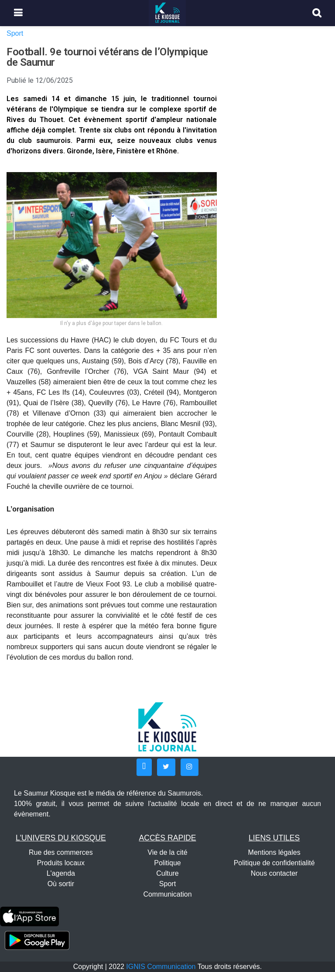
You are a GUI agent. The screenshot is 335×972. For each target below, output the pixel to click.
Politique (167, 863)
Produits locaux (61, 863)
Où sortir (61, 883)
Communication (167, 894)
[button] (144, 767)
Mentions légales (274, 852)
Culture (167, 873)
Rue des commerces (61, 852)
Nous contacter (274, 873)
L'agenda (61, 873)
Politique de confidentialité (274, 863)
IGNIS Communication (160, 966)
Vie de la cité (167, 852)
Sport (15, 33)
